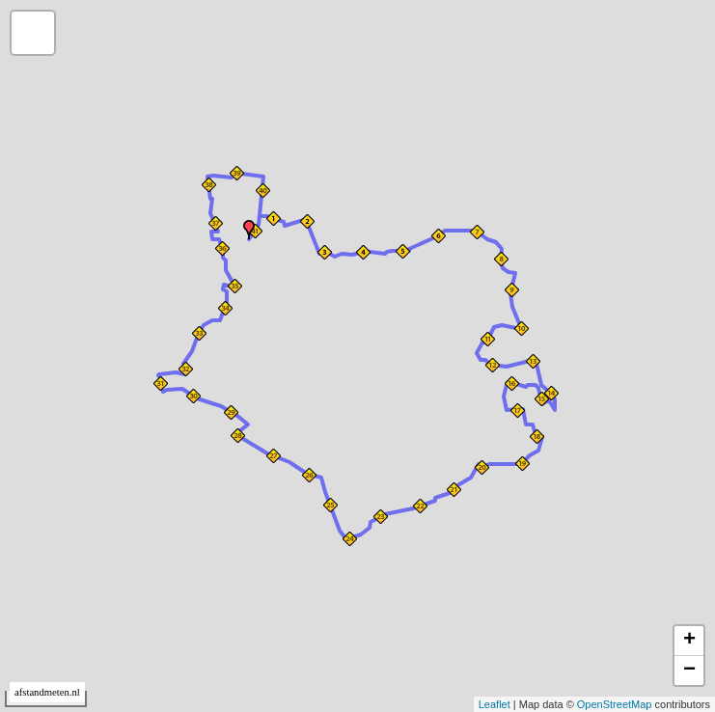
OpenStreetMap (614, 704)
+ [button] (689, 640)
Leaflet (494, 704)
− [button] (689, 670)
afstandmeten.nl (47, 692)
